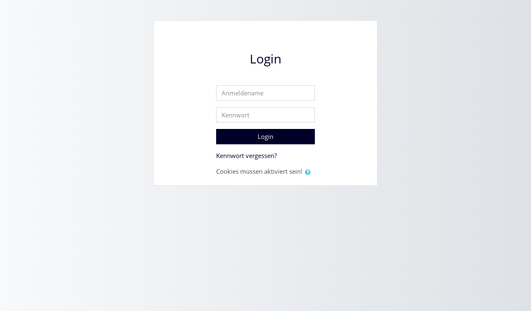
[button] (309, 172)
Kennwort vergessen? (246, 155)
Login (265, 136)
